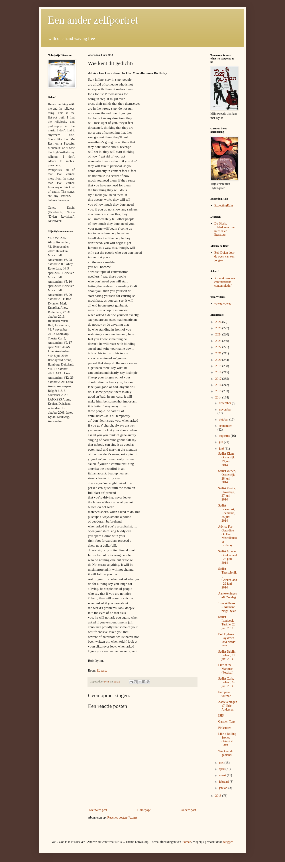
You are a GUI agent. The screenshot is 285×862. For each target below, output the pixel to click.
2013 (218, 795)
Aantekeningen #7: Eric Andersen (227, 705)
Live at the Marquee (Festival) (226, 668)
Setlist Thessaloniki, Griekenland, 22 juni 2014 (227, 578)
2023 (218, 341)
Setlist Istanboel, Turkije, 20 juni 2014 (226, 622)
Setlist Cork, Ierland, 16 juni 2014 (226, 682)
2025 (218, 328)
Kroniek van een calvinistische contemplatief (224, 282)
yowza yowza (223, 303)
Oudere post (188, 810)
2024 (218, 334)
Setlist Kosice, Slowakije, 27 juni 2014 (227, 494)
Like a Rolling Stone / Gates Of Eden (227, 739)
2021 (218, 353)
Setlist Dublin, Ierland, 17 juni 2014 (227, 655)
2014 (218, 397)
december (225, 403)
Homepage (144, 810)
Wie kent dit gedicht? (226, 753)
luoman (186, 842)
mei (221, 762)
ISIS (221, 715)
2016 (218, 385)
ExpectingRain (223, 205)
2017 (218, 378)
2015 (218, 391)
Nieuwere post (98, 810)
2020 (218, 360)
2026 (218, 322)
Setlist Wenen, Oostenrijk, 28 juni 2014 (227, 476)
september (225, 425)
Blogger (227, 842)
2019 (218, 366)
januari (223, 788)
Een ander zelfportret (93, 20)
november (225, 409)
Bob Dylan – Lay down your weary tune (227, 640)
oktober (224, 419)
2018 (218, 372)
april (222, 769)
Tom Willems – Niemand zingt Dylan (227, 607)
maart (223, 775)
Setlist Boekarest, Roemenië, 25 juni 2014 (226, 513)
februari (224, 781)
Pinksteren (224, 727)
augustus (225, 435)
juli (221, 442)
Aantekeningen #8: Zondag (227, 595)
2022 (218, 347)
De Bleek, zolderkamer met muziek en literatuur (224, 229)
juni (221, 448)
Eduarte (102, 670)
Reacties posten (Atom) (122, 817)
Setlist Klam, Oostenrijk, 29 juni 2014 (227, 459)
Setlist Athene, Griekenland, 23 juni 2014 (227, 557)
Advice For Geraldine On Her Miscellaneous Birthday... (227, 536)
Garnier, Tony (227, 721)
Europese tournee (224, 694)
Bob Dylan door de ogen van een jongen (224, 256)
